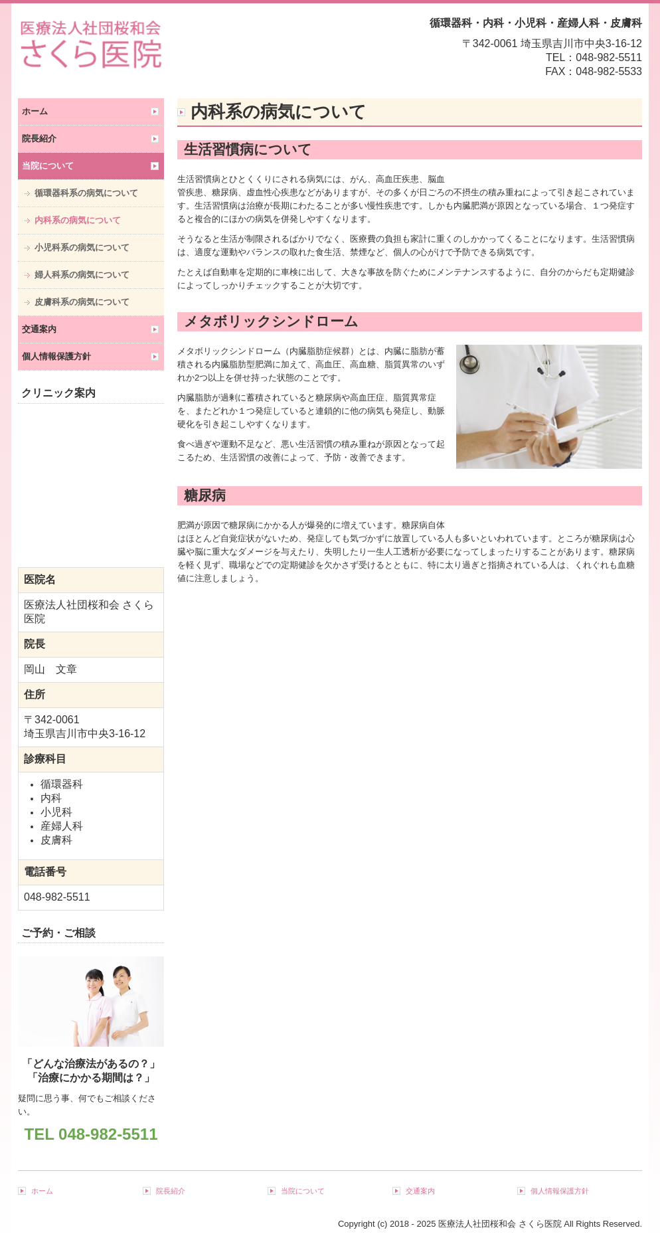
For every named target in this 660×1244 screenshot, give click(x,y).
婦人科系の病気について (82, 275)
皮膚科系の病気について (82, 302)
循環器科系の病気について (86, 193)
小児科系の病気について (82, 247)
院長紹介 (39, 138)
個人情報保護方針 (56, 356)
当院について (48, 166)
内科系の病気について (78, 220)
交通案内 (39, 329)
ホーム (35, 111)
